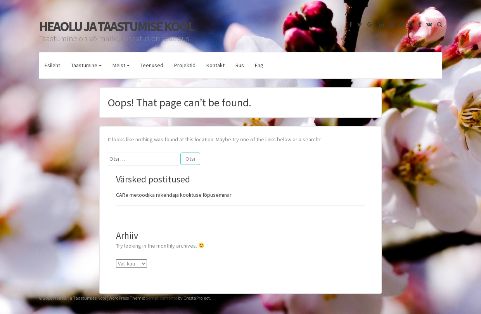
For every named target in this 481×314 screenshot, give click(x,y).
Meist (118, 65)
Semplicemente (161, 298)
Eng (259, 65)
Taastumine (84, 65)
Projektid (185, 65)
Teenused (151, 65)
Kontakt (215, 65)
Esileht (52, 65)
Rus (239, 65)
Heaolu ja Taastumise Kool (116, 26)
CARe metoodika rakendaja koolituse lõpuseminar (174, 194)
